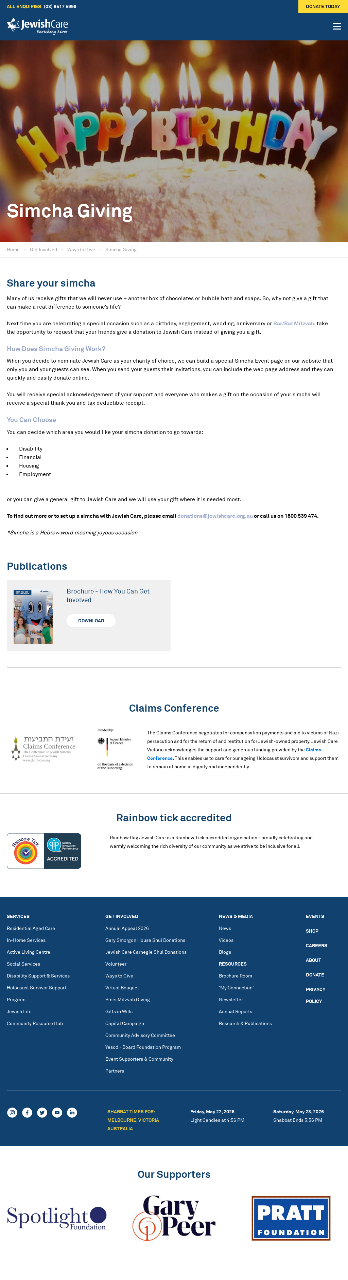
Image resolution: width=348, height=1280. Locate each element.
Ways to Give (81, 249)
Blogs (225, 952)
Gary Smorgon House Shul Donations (145, 940)
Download (91, 620)
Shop (312, 931)
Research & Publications (245, 1023)
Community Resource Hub (35, 1023)
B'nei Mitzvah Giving (127, 999)
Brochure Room (235, 976)
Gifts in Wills (119, 1011)
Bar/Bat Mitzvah (293, 323)
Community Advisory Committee (140, 1035)
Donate (315, 974)
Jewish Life (19, 1011)
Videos (226, 940)
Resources (233, 964)
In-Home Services (26, 940)
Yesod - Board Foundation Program (143, 1047)
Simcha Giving (121, 249)
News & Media (236, 916)
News (225, 928)
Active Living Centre (28, 952)
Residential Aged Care (31, 928)
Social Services (23, 964)
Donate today (323, 6)
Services (18, 916)
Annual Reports (235, 1011)
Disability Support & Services (38, 976)
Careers (316, 945)
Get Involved (43, 249)
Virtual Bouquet (122, 987)
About (313, 960)
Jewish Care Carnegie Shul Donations (146, 952)
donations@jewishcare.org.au (215, 515)
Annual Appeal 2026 (127, 928)
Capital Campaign (124, 1023)
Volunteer (115, 964)
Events (315, 916)
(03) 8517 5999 (41, 6)
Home (13, 249)
